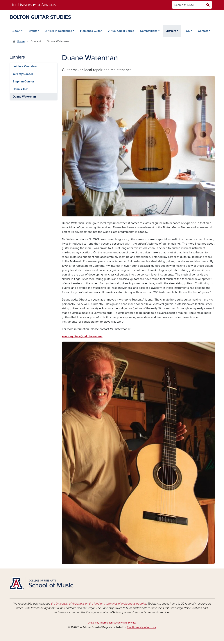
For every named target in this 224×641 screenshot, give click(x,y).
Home (21, 41)
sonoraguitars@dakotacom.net (82, 336)
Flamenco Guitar (91, 31)
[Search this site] (188, 5)
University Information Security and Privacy (112, 622)
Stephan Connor (23, 81)
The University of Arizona (141, 627)
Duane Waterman (24, 96)
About (16, 31)
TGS (187, 31)
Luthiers (171, 31)
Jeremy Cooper (23, 74)
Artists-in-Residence (58, 31)
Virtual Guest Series (121, 31)
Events (32, 31)
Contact (203, 31)
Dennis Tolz (20, 89)
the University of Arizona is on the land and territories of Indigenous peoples (98, 603)
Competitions (148, 31)
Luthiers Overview (25, 66)
